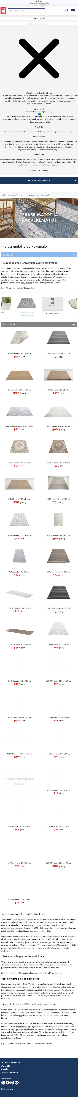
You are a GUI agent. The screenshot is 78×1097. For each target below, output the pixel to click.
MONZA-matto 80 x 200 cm (58, 754)
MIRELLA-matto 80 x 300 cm (19, 644)
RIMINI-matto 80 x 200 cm (58, 717)
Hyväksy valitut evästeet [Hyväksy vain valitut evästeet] (39, 170)
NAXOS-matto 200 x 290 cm (19, 499)
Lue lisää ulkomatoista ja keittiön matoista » (18, 288)
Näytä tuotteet (9, 254)
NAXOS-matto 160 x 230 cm (59, 390)
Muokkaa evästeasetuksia (39, 23)
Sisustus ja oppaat (9, 1072)
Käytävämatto (21, 1026)
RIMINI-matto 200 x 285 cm (58, 535)
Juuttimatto (67, 987)
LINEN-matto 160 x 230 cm (58, 572)
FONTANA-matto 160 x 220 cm (19, 426)
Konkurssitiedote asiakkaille (40, 180)
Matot (21, 195)
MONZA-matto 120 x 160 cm (58, 681)
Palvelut (5, 1069)
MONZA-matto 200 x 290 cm (58, 863)
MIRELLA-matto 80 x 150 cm (19, 863)
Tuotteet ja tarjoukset (9, 195)
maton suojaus (26, 282)
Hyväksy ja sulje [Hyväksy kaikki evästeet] (39, 18)
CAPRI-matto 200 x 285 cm (58, 426)
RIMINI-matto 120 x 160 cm (19, 535)
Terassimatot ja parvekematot (38, 195)
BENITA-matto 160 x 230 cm (19, 462)
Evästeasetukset (7, 1089)
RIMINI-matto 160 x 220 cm (19, 353)
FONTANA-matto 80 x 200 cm (19, 608)
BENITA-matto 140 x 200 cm (58, 462)
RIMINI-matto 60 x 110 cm (58, 826)
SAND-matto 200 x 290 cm (19, 390)
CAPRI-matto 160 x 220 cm (19, 717)
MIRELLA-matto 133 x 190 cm (19, 754)
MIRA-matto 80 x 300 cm (19, 572)
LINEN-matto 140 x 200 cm (58, 353)
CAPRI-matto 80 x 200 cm (58, 644)
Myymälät (5, 1066)
